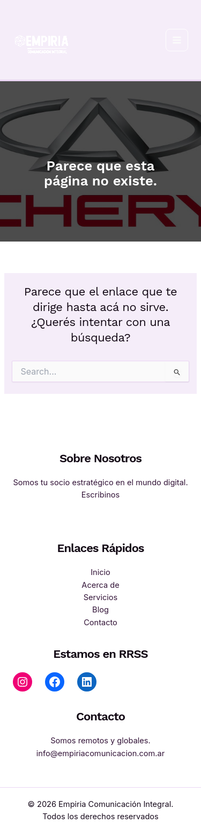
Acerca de (100, 585)
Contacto (100, 622)
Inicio (100, 572)
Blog (100, 610)
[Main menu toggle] (177, 40)
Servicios (101, 597)
